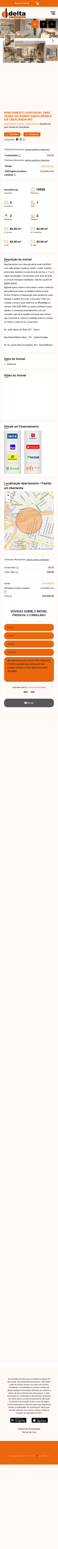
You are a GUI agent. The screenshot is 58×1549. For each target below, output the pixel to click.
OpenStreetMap (47, 549)
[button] (37, 3)
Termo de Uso (29, 1432)
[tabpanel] (29, 41)
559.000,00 (47, 166)
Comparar (31, 134)
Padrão (20, 124)
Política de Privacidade (29, 1429)
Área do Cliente (22, 3)
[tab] (35, 24)
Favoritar (12, 134)
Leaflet (33, 549)
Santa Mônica (32, 124)
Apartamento (10, 124)
